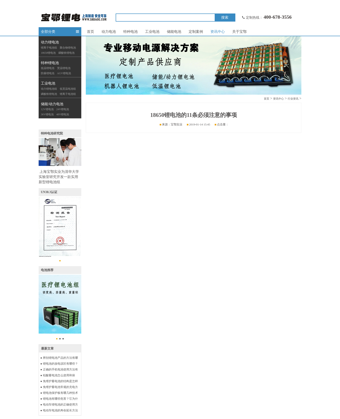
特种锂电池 (50, 63)
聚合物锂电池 (68, 47)
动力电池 (109, 31)
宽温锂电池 (64, 68)
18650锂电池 (48, 52)
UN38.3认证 (49, 192)
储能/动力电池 (52, 104)
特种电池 (130, 31)
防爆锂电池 (47, 73)
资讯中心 (217, 31)
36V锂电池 (47, 114)
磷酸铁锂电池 (66, 52)
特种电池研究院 (52, 133)
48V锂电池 (62, 114)
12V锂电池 (47, 109)
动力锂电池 (50, 42)
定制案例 (196, 31)
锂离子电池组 (49, 47)
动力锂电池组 (49, 88)
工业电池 (48, 83)
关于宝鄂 (239, 31)
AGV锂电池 (64, 73)
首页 (90, 31)
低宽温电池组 (68, 88)
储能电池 (174, 31)
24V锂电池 (62, 109)
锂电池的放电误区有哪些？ (60, 363)
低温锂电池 (47, 68)
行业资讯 (293, 98)
